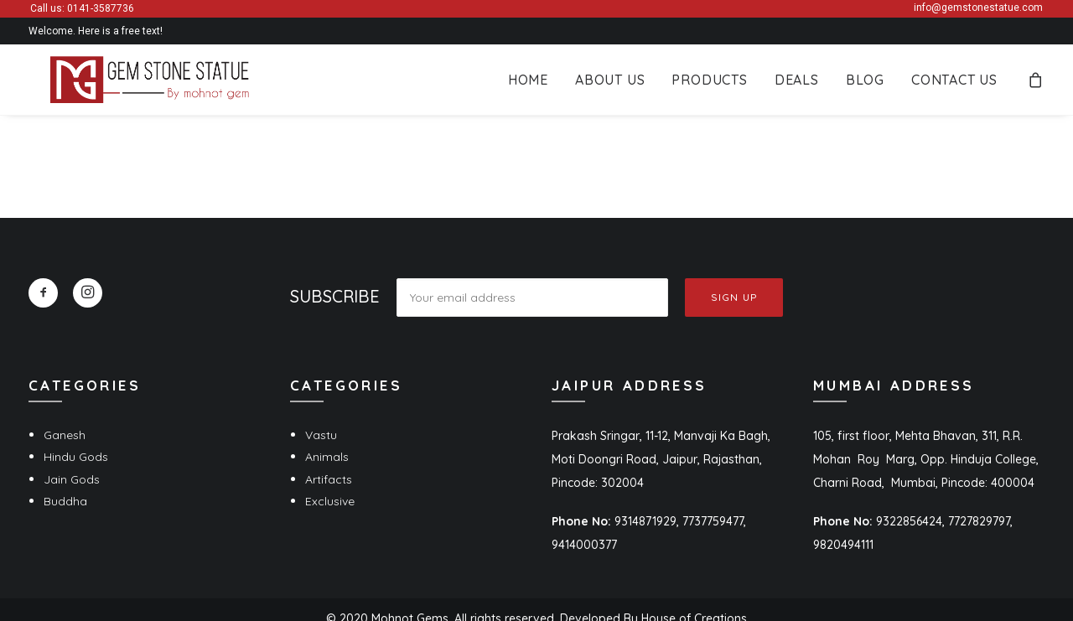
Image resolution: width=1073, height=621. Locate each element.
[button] (43, 293)
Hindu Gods (76, 456)
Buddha (65, 501)
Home (528, 83)
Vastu (321, 434)
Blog (865, 83)
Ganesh (65, 434)
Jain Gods (72, 479)
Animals (327, 456)
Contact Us (954, 83)
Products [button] (709, 83)
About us (610, 83)
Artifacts (328, 479)
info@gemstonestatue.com (978, 7)
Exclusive (330, 501)
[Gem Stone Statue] (130, 83)
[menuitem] (528, 83)
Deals (797, 83)
